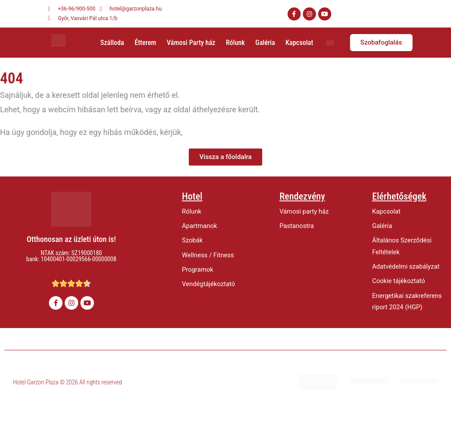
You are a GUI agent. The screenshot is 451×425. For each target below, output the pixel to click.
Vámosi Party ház (191, 42)
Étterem (145, 42)
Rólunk (235, 42)
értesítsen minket (214, 132)
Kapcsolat (299, 42)
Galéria (265, 42)
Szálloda (112, 42)
